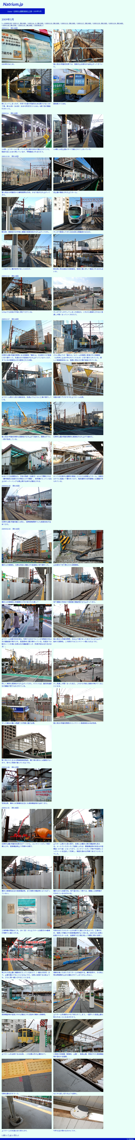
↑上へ (10, 1135)
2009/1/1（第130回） (20, 23)
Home (10, 11)
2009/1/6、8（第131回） (36, 23)
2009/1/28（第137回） (9, 25)
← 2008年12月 (7, 23)
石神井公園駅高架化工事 (23, 11)
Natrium (131, 1139)
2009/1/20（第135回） (100, 23)
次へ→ (16, 1135)
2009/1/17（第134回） (84, 23)
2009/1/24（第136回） (116, 23)
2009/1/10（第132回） (52, 23)
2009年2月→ (38, 25)
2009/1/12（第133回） (68, 23)
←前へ (4, 1135)
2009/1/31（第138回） (25, 25)
